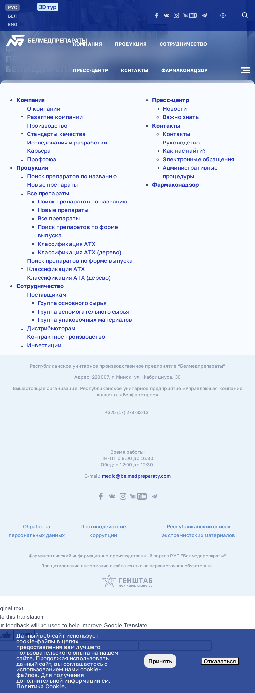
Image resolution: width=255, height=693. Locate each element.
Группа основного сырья (72, 302)
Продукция (130, 44)
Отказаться (220, 661)
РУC (12, 7)
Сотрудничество (183, 44)
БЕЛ (12, 16)
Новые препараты (52, 184)
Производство (47, 125)
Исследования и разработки (67, 142)
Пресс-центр (90, 70)
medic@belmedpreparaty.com (136, 476)
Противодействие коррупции (103, 530)
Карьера (39, 150)
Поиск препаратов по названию (72, 176)
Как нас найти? (184, 150)
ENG (12, 24)
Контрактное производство (66, 336)
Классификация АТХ (67, 243)
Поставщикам (46, 294)
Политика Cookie (40, 686)
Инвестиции (44, 345)
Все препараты (48, 193)
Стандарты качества (56, 133)
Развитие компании (55, 116)
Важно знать (181, 116)
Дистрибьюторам (51, 328)
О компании (43, 108)
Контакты (134, 70)
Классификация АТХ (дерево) (79, 252)
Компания (87, 44)
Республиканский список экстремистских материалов (198, 530)
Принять (160, 661)
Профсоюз (41, 159)
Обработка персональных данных (37, 530)
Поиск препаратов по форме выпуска (80, 260)
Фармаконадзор (184, 70)
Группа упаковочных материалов (85, 319)
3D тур (47, 6)
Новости (175, 108)
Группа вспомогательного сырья (83, 311)
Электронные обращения (199, 159)
